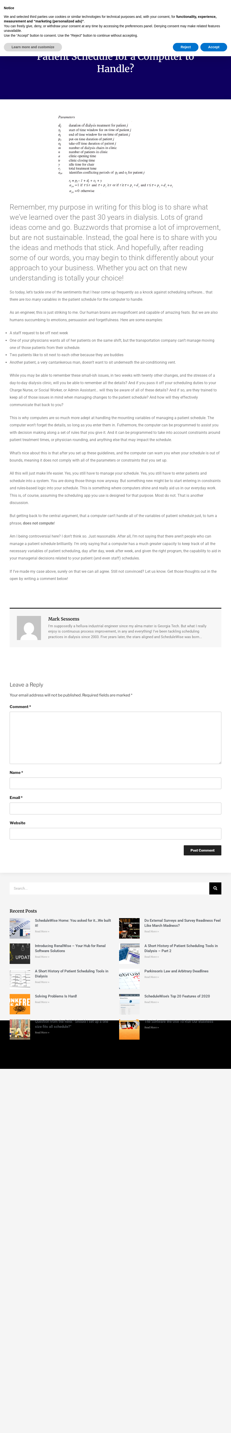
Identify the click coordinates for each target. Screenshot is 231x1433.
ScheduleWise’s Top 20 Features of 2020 (177, 996)
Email (16, 797)
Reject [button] (186, 1424)
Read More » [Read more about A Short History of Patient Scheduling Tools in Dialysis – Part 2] (151, 956)
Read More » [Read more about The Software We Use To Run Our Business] (151, 1027)
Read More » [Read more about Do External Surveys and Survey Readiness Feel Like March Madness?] (151, 931)
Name (16, 772)
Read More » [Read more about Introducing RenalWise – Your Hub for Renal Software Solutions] (42, 956)
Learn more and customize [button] (33, 1424)
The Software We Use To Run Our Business (178, 1021)
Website (17, 823)
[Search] (215, 888)
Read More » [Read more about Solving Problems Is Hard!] (42, 1002)
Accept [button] (213, 1424)
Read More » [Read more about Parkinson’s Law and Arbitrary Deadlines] (151, 977)
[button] (92, 13)
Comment (20, 706)
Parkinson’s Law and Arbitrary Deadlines (176, 971)
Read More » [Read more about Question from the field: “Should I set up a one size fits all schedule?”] (42, 1032)
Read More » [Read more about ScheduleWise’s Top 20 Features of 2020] (151, 1002)
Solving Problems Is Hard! (56, 996)
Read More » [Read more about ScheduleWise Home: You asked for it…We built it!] (42, 931)
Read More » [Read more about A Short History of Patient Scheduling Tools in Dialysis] (42, 982)
